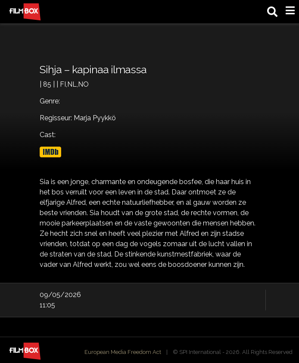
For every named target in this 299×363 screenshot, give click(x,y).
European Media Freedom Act (122, 352)
